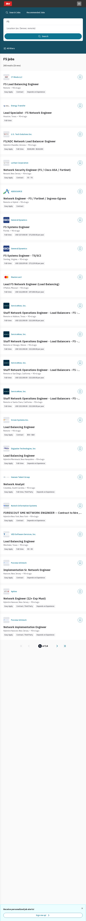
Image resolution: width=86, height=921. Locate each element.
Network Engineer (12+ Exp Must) (24, 598)
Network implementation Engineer (24, 627)
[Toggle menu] (79, 3)
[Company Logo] (6, 77)
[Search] (43, 36)
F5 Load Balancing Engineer (21, 84)
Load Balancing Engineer (19, 427)
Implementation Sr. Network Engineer (27, 570)
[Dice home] (7, 3)
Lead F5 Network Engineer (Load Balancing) (31, 284)
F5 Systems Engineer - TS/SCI (22, 255)
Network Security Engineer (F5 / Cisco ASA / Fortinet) (37, 170)
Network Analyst (13, 484)
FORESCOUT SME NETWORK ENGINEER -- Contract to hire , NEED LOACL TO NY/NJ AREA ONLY (41, 513)
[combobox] (40, 21)
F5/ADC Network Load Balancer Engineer (29, 141)
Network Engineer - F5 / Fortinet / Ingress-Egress (34, 198)
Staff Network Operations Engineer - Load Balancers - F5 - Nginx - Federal (40, 313)
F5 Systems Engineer (16, 227)
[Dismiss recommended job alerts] (82, 908)
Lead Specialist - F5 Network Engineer (27, 113)
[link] (21, 646)
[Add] (80, 77)
